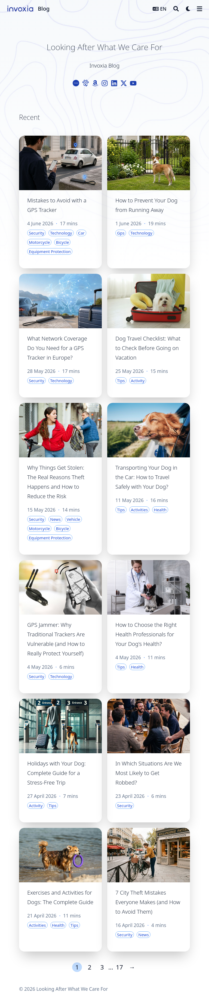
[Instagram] (104, 83)
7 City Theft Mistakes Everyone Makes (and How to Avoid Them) (147, 902)
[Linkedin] (114, 83)
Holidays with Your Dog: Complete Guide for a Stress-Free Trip (56, 773)
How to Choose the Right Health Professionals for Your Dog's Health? (146, 634)
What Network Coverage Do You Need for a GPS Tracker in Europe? (57, 348)
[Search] (176, 8)
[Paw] (85, 83)
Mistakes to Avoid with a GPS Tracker (56, 205)
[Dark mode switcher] (188, 8)
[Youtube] (133, 83)
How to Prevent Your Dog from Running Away (146, 205)
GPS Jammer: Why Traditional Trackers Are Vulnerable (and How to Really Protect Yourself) (56, 639)
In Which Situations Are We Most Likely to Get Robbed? (148, 773)
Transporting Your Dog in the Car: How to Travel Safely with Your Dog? (146, 477)
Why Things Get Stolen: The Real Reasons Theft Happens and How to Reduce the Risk (55, 482)
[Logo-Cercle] (76, 83)
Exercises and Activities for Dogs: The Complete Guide (60, 897)
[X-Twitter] (123, 83)
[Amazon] (95, 83)
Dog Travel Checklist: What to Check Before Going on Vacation (147, 348)
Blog (44, 8)
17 (119, 967)
